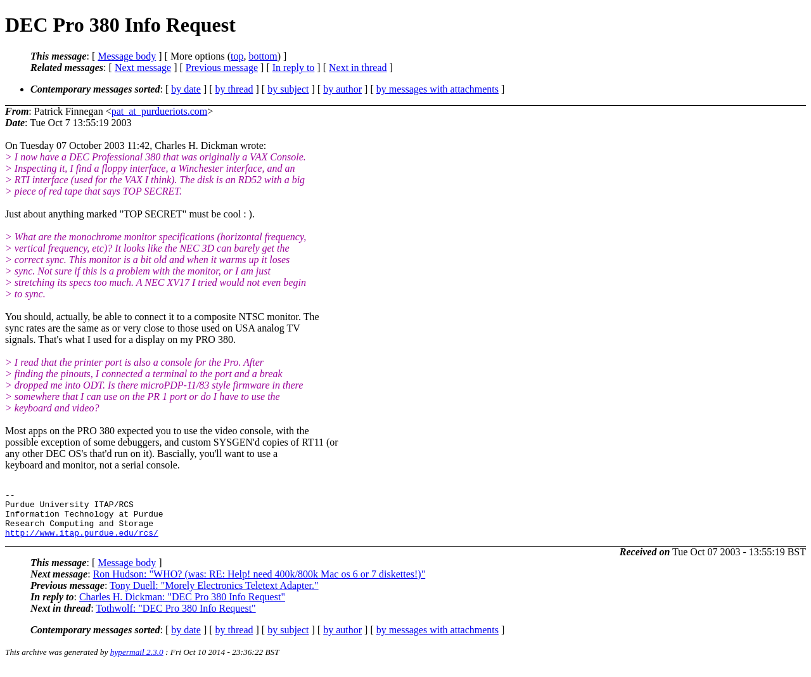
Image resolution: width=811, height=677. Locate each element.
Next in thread (358, 67)
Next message (143, 67)
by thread (234, 89)
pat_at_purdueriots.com (160, 111)
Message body (127, 56)
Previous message (222, 67)
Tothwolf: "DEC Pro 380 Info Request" (175, 617)
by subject (288, 89)
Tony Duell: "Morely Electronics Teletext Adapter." (214, 595)
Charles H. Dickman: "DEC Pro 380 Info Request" (182, 606)
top (237, 56)
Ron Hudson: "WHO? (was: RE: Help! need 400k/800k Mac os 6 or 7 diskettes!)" (259, 583)
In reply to (293, 67)
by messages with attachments (437, 89)
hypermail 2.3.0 (136, 661)
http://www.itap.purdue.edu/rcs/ (81, 542)
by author (342, 89)
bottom (262, 56)
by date (186, 89)
